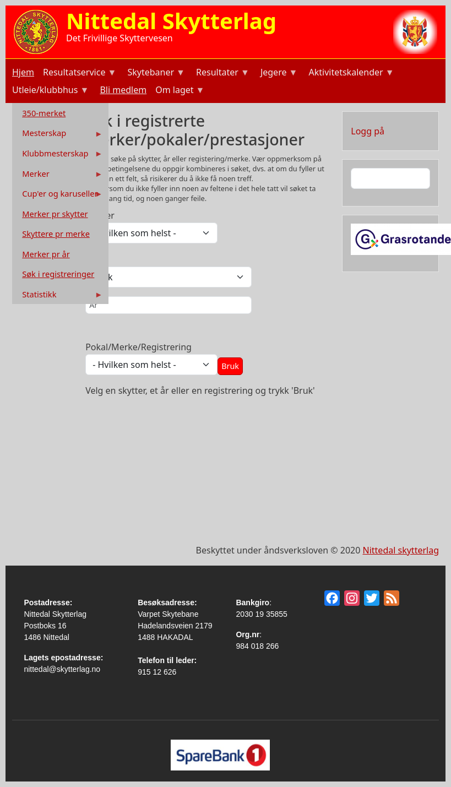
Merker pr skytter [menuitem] (55, 213)
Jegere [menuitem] (278, 73)
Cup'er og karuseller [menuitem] (58, 196)
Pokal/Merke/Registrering (138, 347)
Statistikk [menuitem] (58, 297)
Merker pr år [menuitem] (45, 253)
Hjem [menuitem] (23, 72)
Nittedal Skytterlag (171, 21)
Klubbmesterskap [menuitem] (58, 156)
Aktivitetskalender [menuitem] (350, 73)
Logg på (367, 131)
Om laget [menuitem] (178, 91)
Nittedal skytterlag (401, 550)
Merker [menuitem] (58, 176)
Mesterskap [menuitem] (58, 135)
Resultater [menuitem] (221, 73)
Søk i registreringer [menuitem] (58, 273)
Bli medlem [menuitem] (123, 90)
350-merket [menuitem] (44, 112)
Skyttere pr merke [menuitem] (56, 233)
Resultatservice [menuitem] (78, 73)
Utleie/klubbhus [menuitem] (49, 91)
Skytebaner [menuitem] (155, 73)
